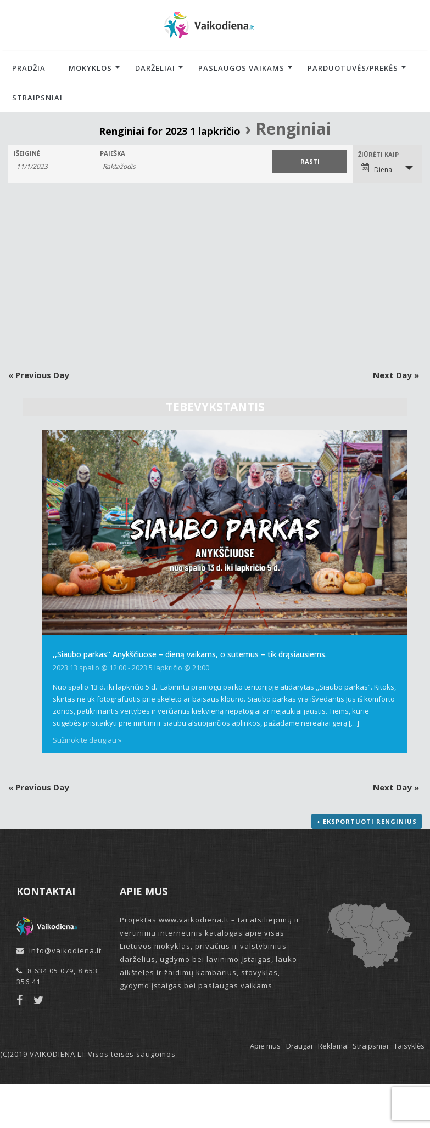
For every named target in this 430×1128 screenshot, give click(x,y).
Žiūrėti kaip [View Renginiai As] (378, 154)
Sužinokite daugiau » (87, 740)
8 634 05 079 (50, 971)
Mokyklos (90, 68)
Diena (376, 168)
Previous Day (38, 374)
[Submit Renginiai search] (310, 161)
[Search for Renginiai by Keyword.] (152, 166)
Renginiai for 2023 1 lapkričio (170, 131)
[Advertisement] (215, 276)
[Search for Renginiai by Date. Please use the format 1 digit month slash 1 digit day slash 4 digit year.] (51, 166)
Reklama (332, 1046)
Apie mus (265, 1046)
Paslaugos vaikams (241, 68)
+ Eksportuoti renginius (366, 821)
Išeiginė (27, 153)
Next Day (396, 374)
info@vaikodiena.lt (65, 950)
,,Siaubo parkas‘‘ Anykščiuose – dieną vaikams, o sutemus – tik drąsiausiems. (190, 654)
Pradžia (29, 68)
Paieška (112, 153)
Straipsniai (37, 97)
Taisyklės (409, 1046)
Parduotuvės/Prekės (353, 68)
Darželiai (155, 68)
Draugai (299, 1046)
